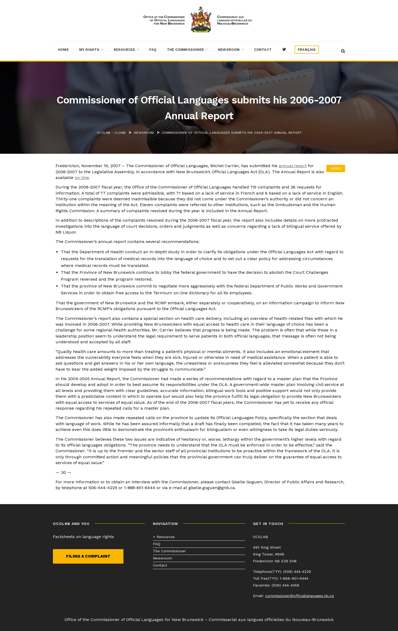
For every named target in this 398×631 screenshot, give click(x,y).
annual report (293, 165)
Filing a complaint (88, 556)
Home (63, 50)
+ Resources (164, 537)
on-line (82, 177)
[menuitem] (307, 50)
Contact (263, 50)
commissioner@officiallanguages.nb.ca (299, 596)
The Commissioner (187, 50)
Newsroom (230, 50)
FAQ (152, 50)
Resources (126, 50)
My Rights (91, 50)
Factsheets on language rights (83, 536)
